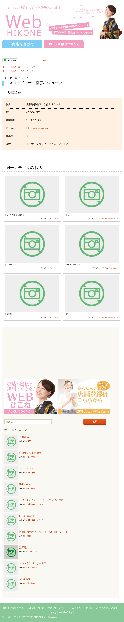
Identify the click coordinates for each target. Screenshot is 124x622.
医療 (29, 536)
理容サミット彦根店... (31, 452)
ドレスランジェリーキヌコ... (35, 563)
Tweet (44, 60)
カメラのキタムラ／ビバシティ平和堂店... (42, 500)
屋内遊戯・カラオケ (112, 218)
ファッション (32, 567)
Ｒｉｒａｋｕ (26, 468)
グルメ (13, 67)
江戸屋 (23, 547)
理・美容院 (31, 457)
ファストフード (25, 71)
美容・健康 (31, 473)
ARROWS (24, 579)
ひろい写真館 (26, 516)
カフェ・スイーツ (26, 67)
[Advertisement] (60, 353)
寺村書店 (24, 437)
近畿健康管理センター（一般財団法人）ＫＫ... (44, 532)
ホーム (5, 67)
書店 (29, 441)
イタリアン (103, 268)
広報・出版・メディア (35, 504)
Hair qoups (24, 484)
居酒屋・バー (32, 552)
